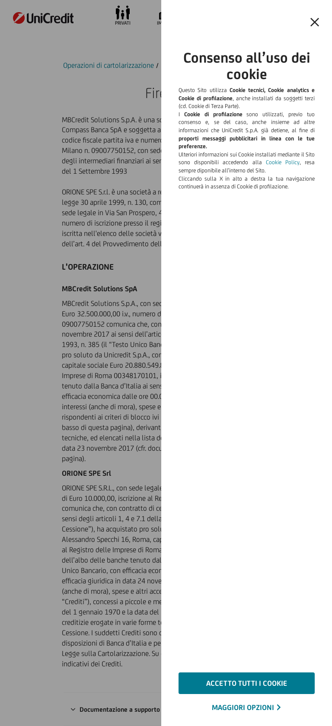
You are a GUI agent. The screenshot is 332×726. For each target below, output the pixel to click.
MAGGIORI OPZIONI (243, 707)
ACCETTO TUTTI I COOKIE (246, 683)
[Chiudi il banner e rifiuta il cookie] (315, 22)
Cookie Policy (283, 162)
